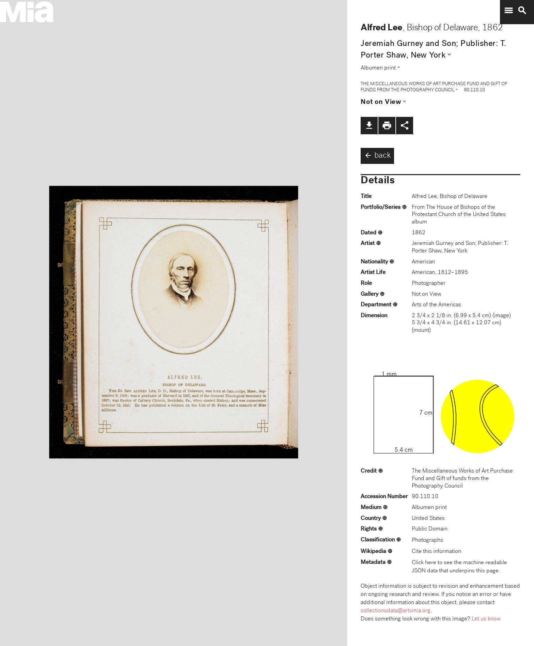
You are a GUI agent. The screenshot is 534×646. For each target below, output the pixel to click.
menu (508, 10)
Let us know (486, 619)
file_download (369, 125)
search (522, 10)
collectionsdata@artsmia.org (395, 611)
